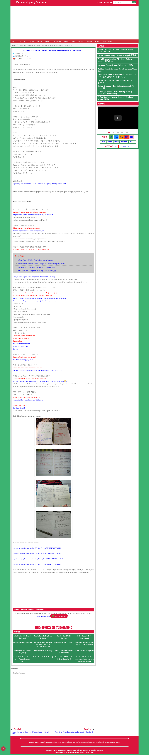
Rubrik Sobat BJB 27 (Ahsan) (43, 657)
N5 (111, 137)
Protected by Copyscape (96, 750)
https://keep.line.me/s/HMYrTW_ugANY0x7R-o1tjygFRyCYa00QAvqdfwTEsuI (39, 184)
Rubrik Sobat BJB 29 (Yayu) (22, 642)
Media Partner (90, 752)
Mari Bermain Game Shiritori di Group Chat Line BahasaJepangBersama (41, 264)
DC (129, 146)
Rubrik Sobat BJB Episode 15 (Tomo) (22, 652)
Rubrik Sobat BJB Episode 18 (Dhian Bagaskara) (64, 658)
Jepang (97, 41)
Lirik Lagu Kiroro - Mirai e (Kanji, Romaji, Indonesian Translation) (115, 93)
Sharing (80, 41)
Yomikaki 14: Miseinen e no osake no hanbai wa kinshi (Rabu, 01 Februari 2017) (53, 50)
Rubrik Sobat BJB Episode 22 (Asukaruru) (64, 652)
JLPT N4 (22, 41)
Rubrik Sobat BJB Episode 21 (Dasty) (22, 637)
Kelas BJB (22, 45)
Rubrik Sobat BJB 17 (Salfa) (63, 642)
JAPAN (116, 142)
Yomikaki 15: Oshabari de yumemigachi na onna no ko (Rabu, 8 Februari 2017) (84, 659)
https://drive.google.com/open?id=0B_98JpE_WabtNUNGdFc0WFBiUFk (37, 548)
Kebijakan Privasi (73, 752)
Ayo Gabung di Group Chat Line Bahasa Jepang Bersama (36, 267)
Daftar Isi (108, 3)
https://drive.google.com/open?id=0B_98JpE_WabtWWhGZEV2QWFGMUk (38, 559)
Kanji (73, 41)
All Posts (132, 142)
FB (124, 146)
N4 (116, 137)
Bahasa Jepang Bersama (31, 2)
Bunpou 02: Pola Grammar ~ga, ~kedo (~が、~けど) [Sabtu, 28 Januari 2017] (43, 644)
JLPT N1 (47, 41)
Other (110, 41)
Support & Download (43, 616)
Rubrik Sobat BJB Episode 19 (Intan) (43, 637)
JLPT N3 (31, 41)
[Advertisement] (74, 22)
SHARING (124, 142)
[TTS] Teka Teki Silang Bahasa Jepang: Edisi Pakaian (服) (36, 271)
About (99, 3)
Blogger (64, 752)
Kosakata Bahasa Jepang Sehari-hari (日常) (115, 65)
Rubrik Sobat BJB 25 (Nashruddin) (84, 637)
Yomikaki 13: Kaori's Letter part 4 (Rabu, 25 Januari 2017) (22, 659)
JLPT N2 (39, 41)
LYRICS (109, 142)
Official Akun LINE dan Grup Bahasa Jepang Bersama (35, 260)
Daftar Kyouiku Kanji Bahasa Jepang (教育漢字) (117, 55)
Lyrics (104, 41)
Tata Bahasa (57, 41)
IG (116, 146)
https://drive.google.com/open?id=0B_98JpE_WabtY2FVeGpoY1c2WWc (37, 553)
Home (14, 45)
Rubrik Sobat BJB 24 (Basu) (84, 651)
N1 (131, 137)
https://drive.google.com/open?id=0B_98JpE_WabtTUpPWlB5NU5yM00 (37, 564)
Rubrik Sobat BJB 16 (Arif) (43, 651)
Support (82, 752)
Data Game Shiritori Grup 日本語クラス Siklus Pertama (84, 643)
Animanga (89, 41)
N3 (121, 137)
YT (120, 146)
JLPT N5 (14, 41)
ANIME (103, 142)
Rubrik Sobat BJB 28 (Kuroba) (64, 637)
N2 (126, 137)
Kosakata (66, 41)
